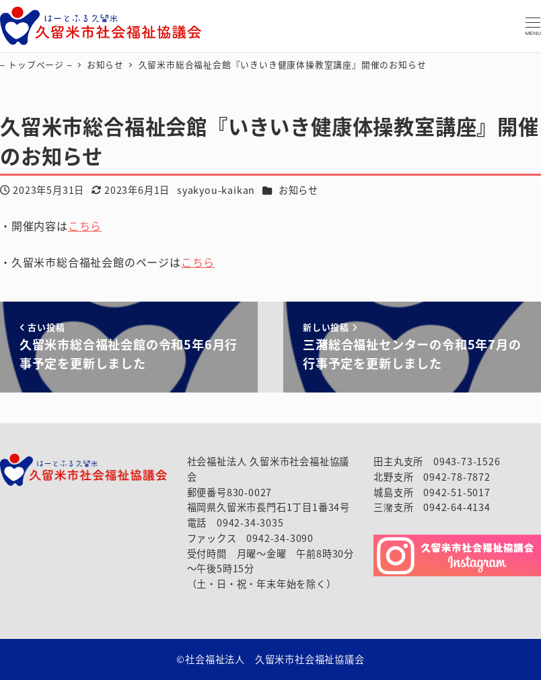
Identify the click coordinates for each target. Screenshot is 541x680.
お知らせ (298, 190)
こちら (85, 225)
